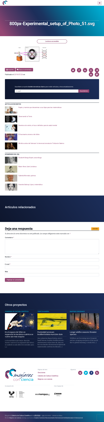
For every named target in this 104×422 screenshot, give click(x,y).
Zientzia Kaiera (43, 311)
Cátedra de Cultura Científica (48, 376)
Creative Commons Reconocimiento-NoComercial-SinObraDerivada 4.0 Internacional (58, 418)
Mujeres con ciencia (45, 379)
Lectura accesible (52, 41)
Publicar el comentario (15, 280)
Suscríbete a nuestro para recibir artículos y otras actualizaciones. (44, 87)
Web (6, 271)
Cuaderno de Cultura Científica (17, 311)
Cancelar (95, 228)
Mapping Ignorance (77, 311)
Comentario (9, 237)
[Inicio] (5, 3)
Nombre (8, 257)
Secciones (41, 373)
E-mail (7, 264)
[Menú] (100, 3)
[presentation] (52, 110)
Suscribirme (84, 91)
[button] (73, 70)
